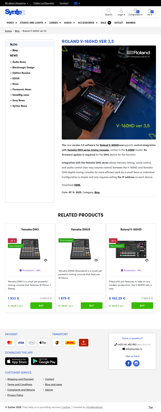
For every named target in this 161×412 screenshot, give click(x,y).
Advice (49, 389)
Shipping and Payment (20, 379)
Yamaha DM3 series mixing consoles (88, 150)
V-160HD (114, 145)
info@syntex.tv (134, 349)
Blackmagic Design (23, 67)
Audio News (19, 62)
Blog (17, 30)
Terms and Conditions (19, 384)
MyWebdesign (94, 407)
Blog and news (53, 384)
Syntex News (19, 106)
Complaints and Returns (21, 389)
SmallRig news (20, 95)
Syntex (8, 30)
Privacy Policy (15, 395)
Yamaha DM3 (30, 229)
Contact (64, 3)
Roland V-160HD (131, 229)
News (14, 55)
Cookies (65, 407)
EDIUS (15, 78)
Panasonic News (21, 89)
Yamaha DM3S (80, 229)
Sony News (18, 100)
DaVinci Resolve (21, 73)
